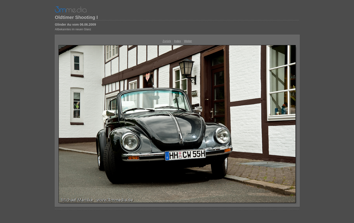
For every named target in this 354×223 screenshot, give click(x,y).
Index (177, 41)
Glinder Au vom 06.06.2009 (75, 24)
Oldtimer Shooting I (76, 17)
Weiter (188, 41)
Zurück (166, 41)
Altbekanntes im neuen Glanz (73, 29)
